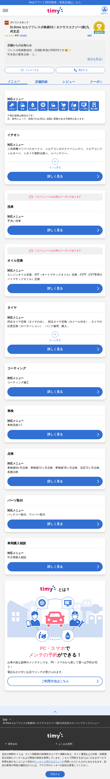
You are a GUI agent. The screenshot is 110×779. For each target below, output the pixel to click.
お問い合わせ (15, 751)
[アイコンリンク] (12, 106)
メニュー (14, 81)
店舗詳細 (41, 82)
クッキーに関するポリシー (48, 762)
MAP (90, 35)
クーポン (96, 82)
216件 (23, 35)
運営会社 (12, 744)
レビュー (69, 82)
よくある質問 (65, 744)
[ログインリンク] (104, 10)
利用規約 (63, 751)
